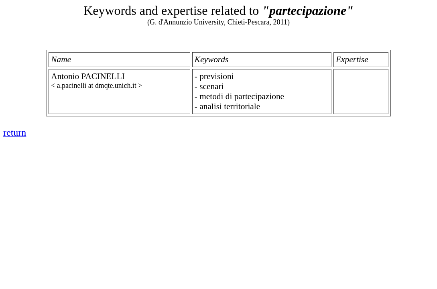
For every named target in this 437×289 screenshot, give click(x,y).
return (14, 132)
